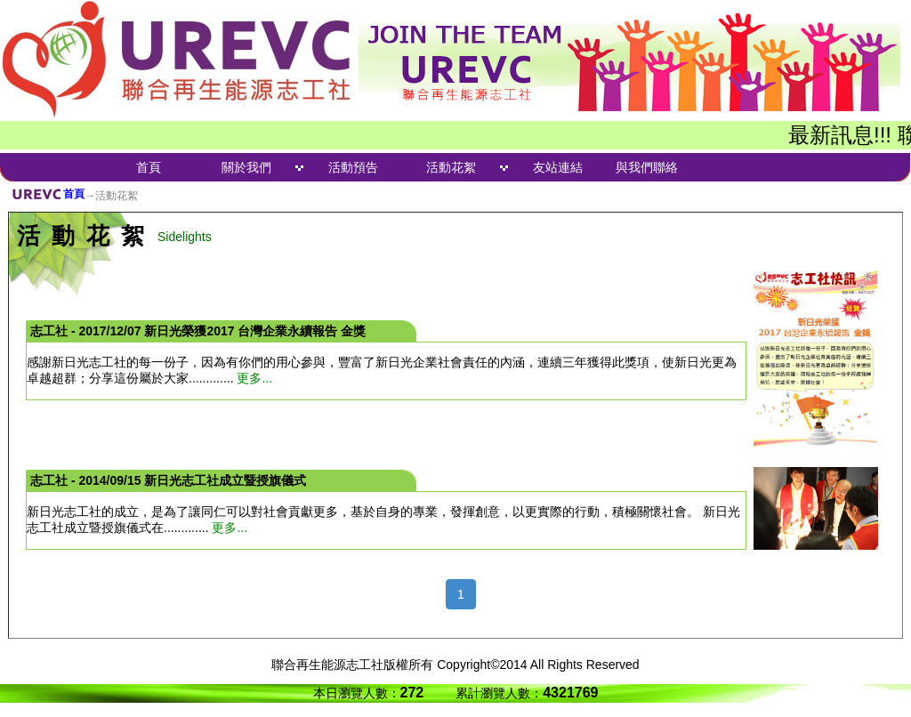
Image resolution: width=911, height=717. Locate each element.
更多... (254, 378)
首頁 (148, 167)
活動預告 (353, 167)
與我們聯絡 (647, 167)
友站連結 (558, 167)
